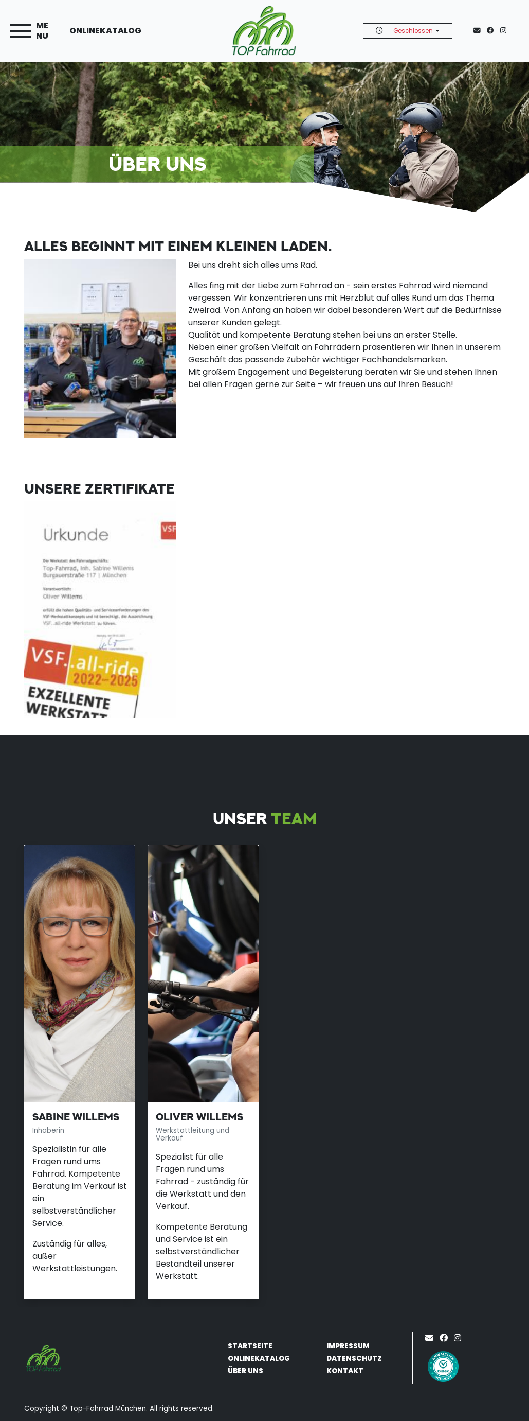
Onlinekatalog (105, 31)
